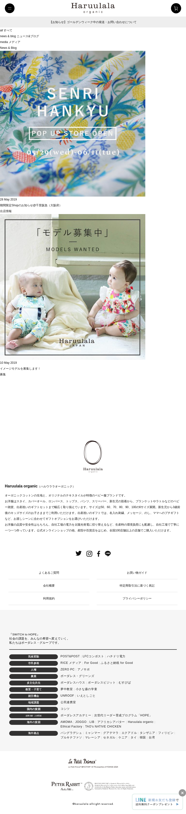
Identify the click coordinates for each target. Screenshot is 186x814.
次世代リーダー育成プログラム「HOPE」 (123, 715)
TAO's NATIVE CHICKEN (103, 726)
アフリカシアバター (111, 722)
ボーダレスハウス (73, 682)
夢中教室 (67, 689)
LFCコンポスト (93, 656)
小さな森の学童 (86, 689)
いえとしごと (86, 695)
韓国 (143, 737)
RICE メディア (71, 663)
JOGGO (81, 722)
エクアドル (129, 733)
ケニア (123, 737)
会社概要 (49, 585)
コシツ (65, 708)
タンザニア (147, 733)
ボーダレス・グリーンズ (77, 676)
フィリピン (166, 733)
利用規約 (49, 598)
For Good (91, 663)
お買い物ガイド (137, 572)
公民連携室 (68, 702)
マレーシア (93, 737)
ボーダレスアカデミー (76, 715)
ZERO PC (68, 669)
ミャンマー (93, 733)
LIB (92, 722)
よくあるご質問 (49, 572)
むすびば (125, 682)
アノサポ (84, 669)
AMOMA (66, 722)
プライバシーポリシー (137, 598)
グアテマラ (111, 733)
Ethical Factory (71, 726)
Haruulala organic (141, 722)
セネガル (109, 737)
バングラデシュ (71, 733)
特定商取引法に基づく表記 (137, 585)
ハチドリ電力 (116, 656)
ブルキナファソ (71, 737)
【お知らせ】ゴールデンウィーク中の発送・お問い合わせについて (93, 22)
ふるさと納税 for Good (117, 663)
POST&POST (70, 656)
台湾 (152, 737)
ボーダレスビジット (102, 682)
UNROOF (67, 695)
